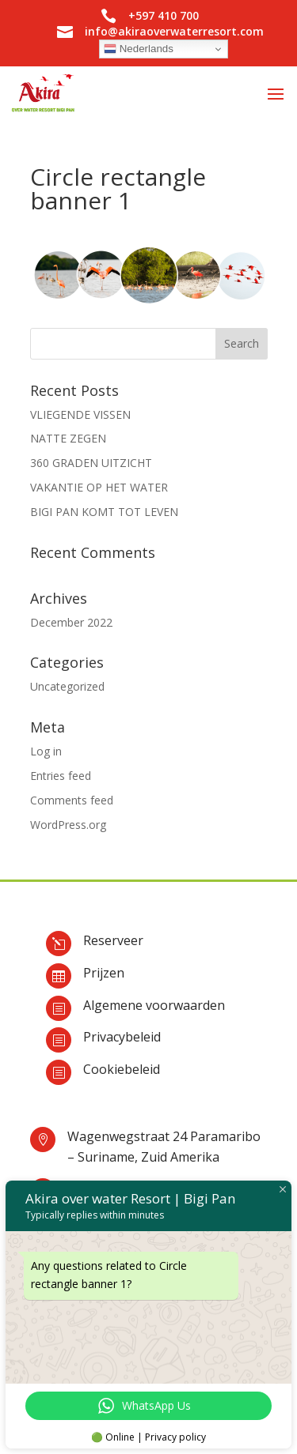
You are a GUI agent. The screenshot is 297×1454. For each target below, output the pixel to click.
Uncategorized (67, 686)
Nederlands (138, 49)
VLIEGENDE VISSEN (80, 414)
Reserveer (113, 940)
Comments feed (71, 800)
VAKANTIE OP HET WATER (99, 487)
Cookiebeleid (121, 1069)
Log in (46, 751)
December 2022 (71, 622)
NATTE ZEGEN (68, 438)
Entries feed (60, 775)
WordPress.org (68, 824)
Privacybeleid (122, 1036)
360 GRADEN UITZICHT (91, 462)
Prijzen (103, 972)
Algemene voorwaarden (154, 1005)
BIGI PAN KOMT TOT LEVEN (104, 511)
